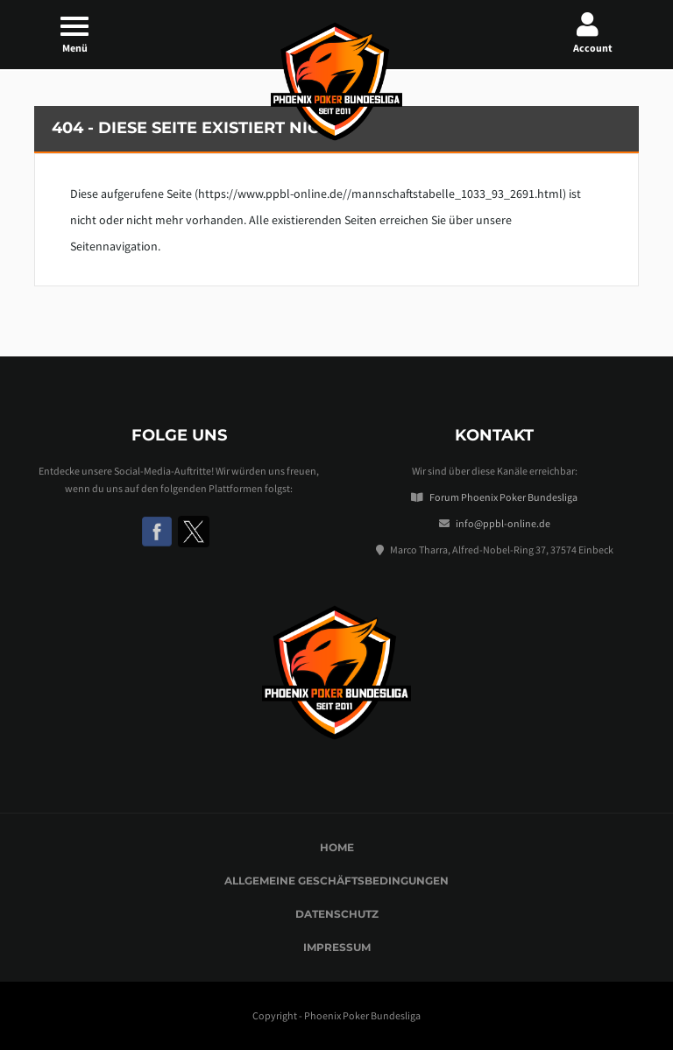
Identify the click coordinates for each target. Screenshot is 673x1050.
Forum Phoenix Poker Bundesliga (503, 497)
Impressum (337, 947)
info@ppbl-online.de (503, 523)
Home (337, 847)
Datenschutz (337, 913)
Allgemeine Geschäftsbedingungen (336, 880)
